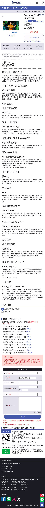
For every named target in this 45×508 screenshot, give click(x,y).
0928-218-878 (21, 329)
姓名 (5, 373)
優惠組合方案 (34, 479)
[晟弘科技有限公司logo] (16, 4)
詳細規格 (17, 47)
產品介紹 (6, 47)
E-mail (6, 394)
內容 (5, 405)
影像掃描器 (24, 487)
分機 (20, 390)
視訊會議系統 (24, 484)
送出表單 (22, 416)
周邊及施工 (24, 489)
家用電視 (13, 484)
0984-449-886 (21, 345)
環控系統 (23, 482)
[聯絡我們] (31, 4)
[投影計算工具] (37, 4)
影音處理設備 (15, 489)
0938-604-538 (21, 337)
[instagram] (14, 500)
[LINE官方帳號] (9, 500)
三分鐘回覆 (34, 37)
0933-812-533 (21, 342)
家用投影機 (4, 479)
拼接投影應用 (5, 489)
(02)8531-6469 (36, 41)
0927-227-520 (22, 353)
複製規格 (41, 15)
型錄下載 (39, 46)
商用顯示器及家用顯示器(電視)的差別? (10, 310)
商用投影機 (4, 482)
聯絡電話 (7, 388)
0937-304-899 (22, 347)
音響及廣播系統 (25, 479)
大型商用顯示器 (15, 482)
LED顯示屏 (14, 487)
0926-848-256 (21, 334)
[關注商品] (42, 495)
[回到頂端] (42, 504)
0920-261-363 (21, 332)
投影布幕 (4, 484)
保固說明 (11, 35)
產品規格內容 (16, 54)
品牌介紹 (28, 47)
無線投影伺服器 (5, 487)
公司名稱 (7, 382)
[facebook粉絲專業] (3, 500)
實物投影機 (14, 479)
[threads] (19, 500)
